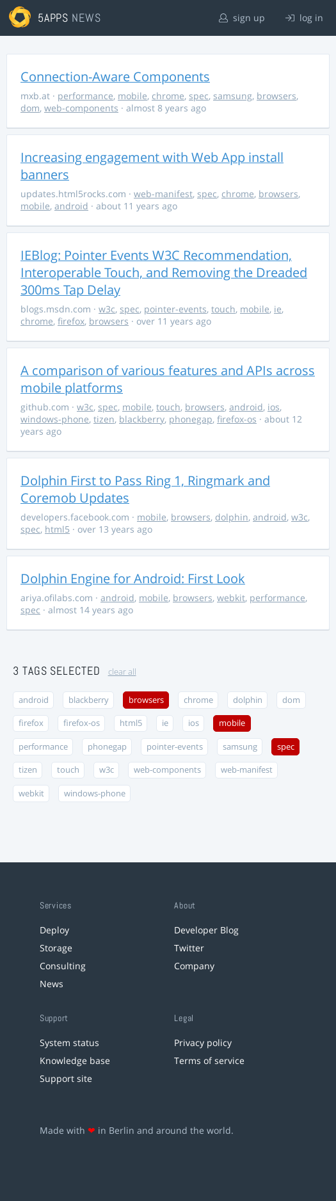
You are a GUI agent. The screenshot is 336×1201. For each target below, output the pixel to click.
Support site (66, 1078)
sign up (242, 18)
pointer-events (175, 309)
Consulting (63, 966)
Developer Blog (206, 930)
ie (278, 309)
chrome (168, 96)
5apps (53, 17)
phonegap (190, 419)
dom (30, 108)
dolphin (231, 517)
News (51, 984)
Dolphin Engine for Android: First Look (132, 578)
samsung (232, 96)
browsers (276, 96)
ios (274, 407)
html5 (57, 529)
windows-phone (54, 419)
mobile (132, 96)
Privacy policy (203, 1042)
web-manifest (163, 194)
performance (85, 96)
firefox (71, 321)
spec (199, 96)
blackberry (141, 419)
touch (223, 309)
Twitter (189, 948)
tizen (104, 419)
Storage (56, 948)
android (71, 206)
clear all (122, 671)
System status (69, 1042)
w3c (107, 309)
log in (304, 18)
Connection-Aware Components (115, 76)
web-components (81, 108)
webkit (231, 598)
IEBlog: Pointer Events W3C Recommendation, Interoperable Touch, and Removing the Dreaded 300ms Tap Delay (163, 272)
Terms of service (209, 1060)
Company (194, 966)
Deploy (54, 930)
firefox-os (237, 419)
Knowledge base (75, 1060)
